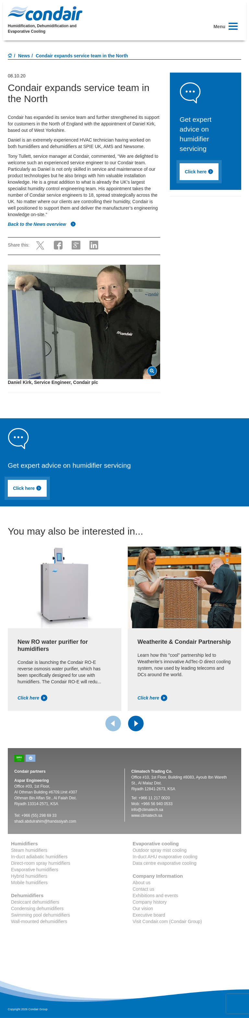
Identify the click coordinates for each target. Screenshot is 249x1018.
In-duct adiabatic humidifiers (39, 856)
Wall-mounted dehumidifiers (39, 921)
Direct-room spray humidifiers (40, 863)
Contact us (143, 889)
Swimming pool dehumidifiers (40, 915)
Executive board (149, 915)
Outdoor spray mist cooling (160, 850)
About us (141, 882)
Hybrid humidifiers (29, 876)
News (24, 55)
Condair (45, 13)
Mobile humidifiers (29, 882)
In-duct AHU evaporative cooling (165, 856)
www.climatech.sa (146, 815)
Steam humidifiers (29, 850)
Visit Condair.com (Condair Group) (167, 921)
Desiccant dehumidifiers (35, 902)
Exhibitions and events (155, 895)
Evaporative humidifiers (34, 869)
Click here (199, 171)
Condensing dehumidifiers (37, 908)
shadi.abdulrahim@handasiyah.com (45, 821)
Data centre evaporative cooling (164, 863)
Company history (150, 902)
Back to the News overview (42, 224)
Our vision (143, 908)
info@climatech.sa (147, 809)
